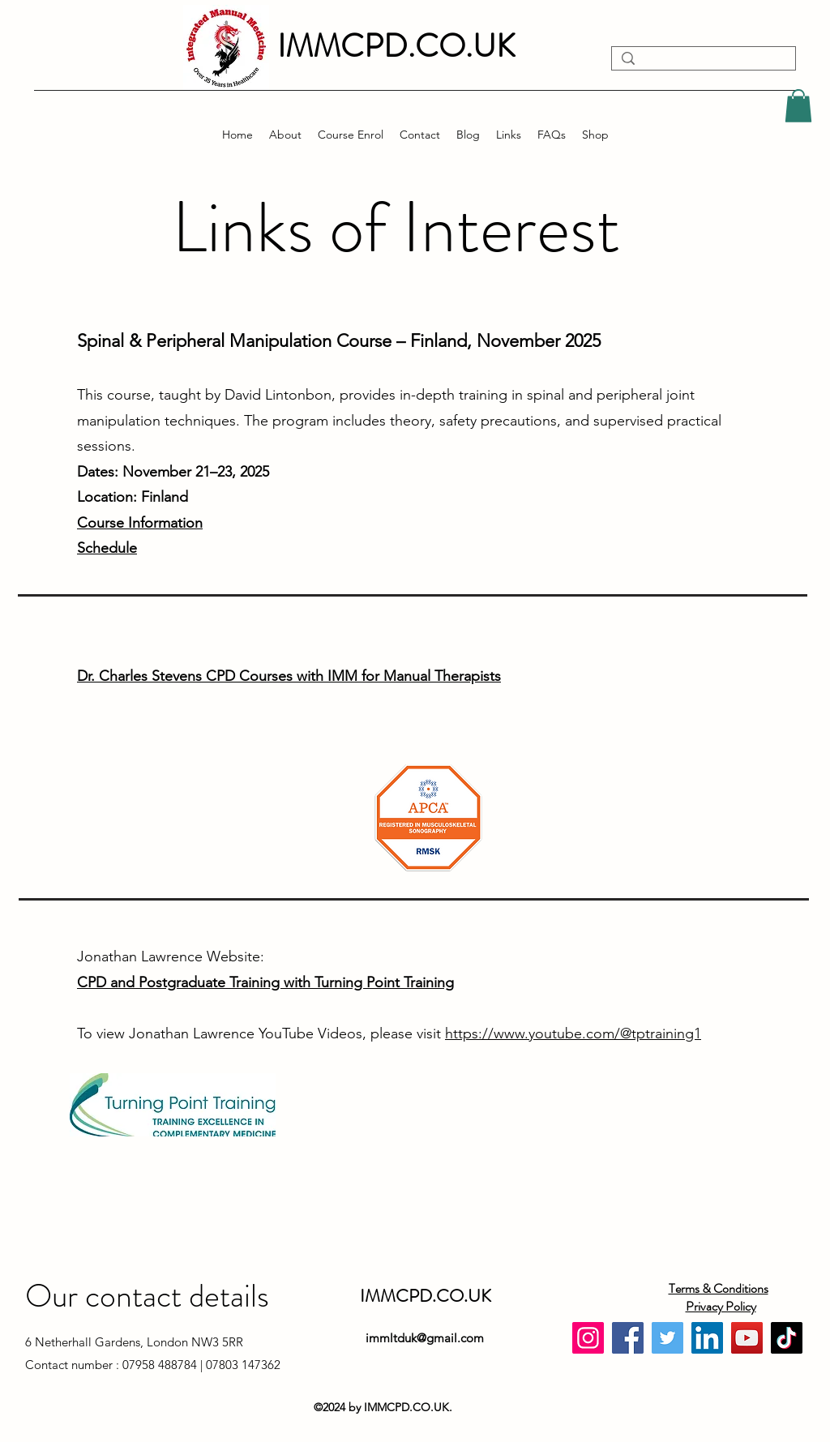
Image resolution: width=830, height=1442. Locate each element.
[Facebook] (628, 1338)
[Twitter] (667, 1338)
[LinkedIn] (707, 1338)
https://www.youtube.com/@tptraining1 (573, 1033)
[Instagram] (588, 1338)
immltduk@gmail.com (425, 1338)
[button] (798, 105)
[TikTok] (786, 1338)
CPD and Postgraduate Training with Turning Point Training (265, 982)
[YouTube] (747, 1338)
